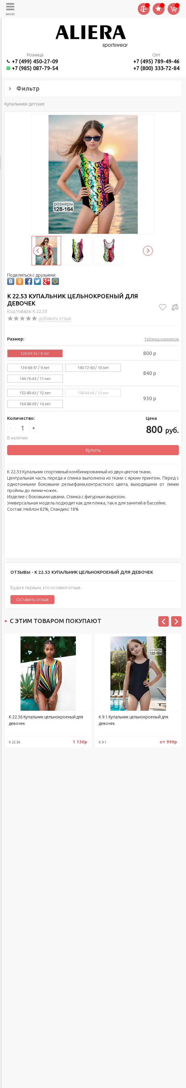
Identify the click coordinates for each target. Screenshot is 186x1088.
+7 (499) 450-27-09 (35, 61)
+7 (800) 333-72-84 (156, 68)
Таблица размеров (161, 339)
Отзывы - (81, 572)
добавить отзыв (55, 318)
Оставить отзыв (32, 599)
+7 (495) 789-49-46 (156, 61)
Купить (93, 450)
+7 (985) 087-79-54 (35, 68)
